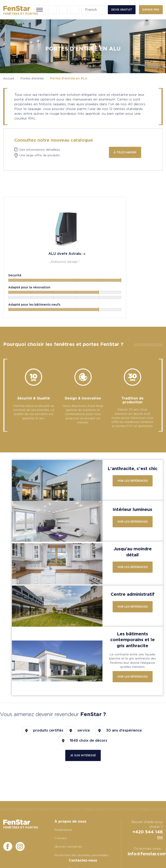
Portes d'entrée (32, 78)
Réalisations (63, 829)
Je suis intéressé (83, 770)
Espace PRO (150, 9)
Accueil (8, 78)
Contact (60, 838)
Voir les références (132, 496)
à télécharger (125, 152)
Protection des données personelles (81, 855)
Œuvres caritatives (68, 846)
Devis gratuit (121, 9)
